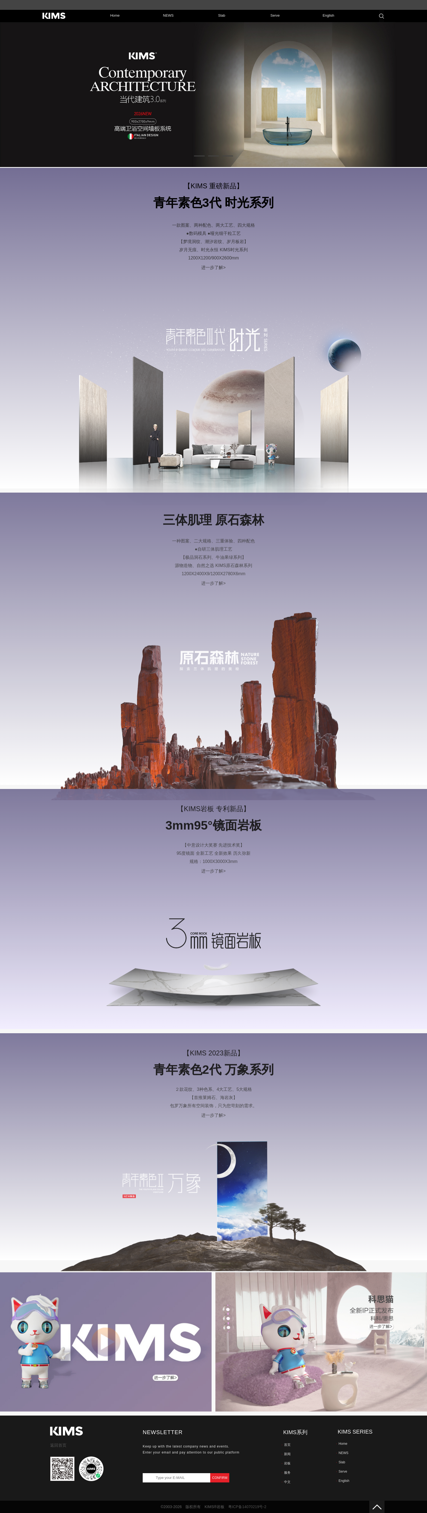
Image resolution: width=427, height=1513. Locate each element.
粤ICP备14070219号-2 (247, 1507)
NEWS (342, 1453)
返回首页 (58, 1445)
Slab (340, 1462)
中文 (286, 1482)
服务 (286, 1473)
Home (341, 1444)
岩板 (286, 1463)
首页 (286, 1445)
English (342, 1481)
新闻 (286, 1454)
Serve (341, 1471)
